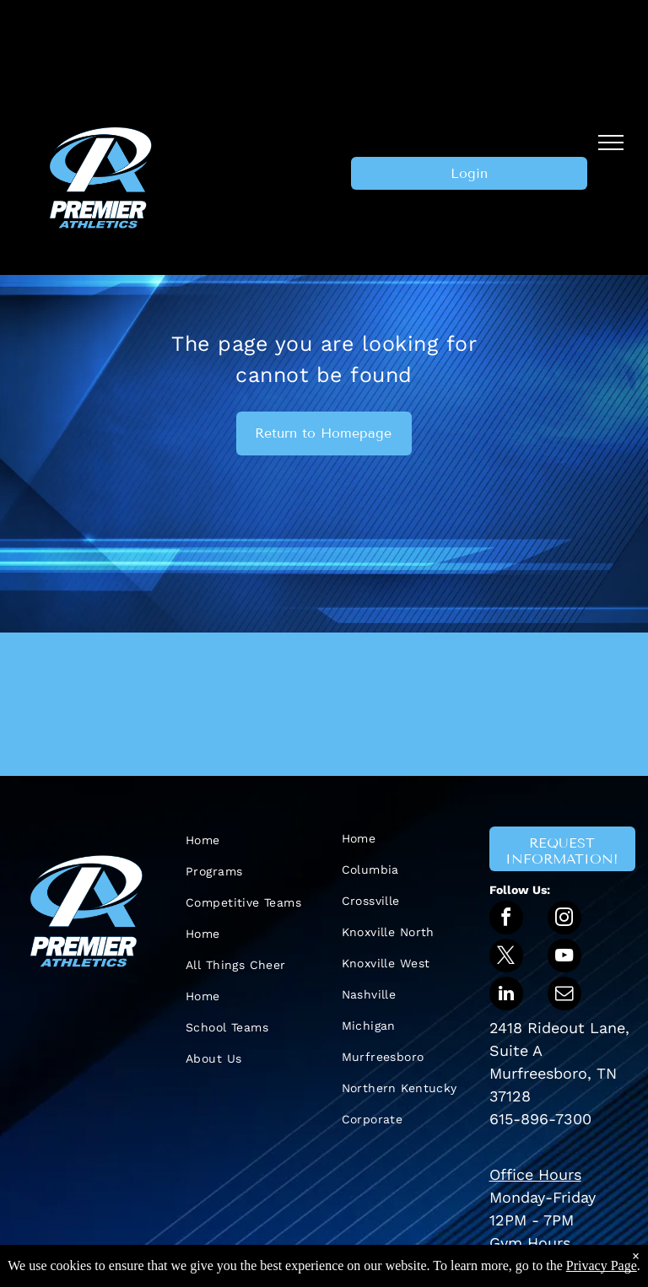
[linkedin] (506, 996)
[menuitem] (246, 840)
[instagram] (564, 920)
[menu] (611, 142)
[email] (564, 996)
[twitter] (506, 958)
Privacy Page (601, 1265)
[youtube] (564, 958)
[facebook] (506, 920)
